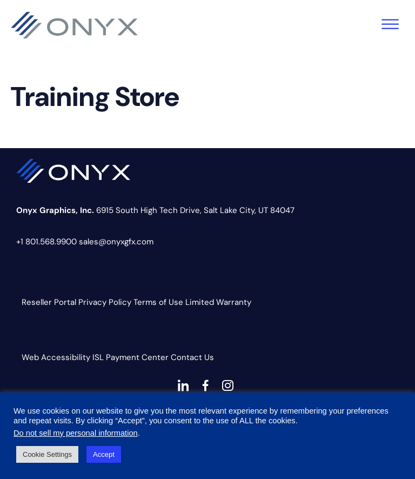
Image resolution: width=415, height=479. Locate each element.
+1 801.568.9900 (46, 241)
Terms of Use (158, 302)
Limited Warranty (218, 302)
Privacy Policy (104, 302)
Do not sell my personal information (76, 433)
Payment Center (137, 357)
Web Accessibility (56, 357)
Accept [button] (104, 454)
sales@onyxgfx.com (116, 241)
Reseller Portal (49, 302)
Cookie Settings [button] (47, 454)
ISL (98, 357)
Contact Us (192, 357)
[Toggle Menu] (390, 24)
